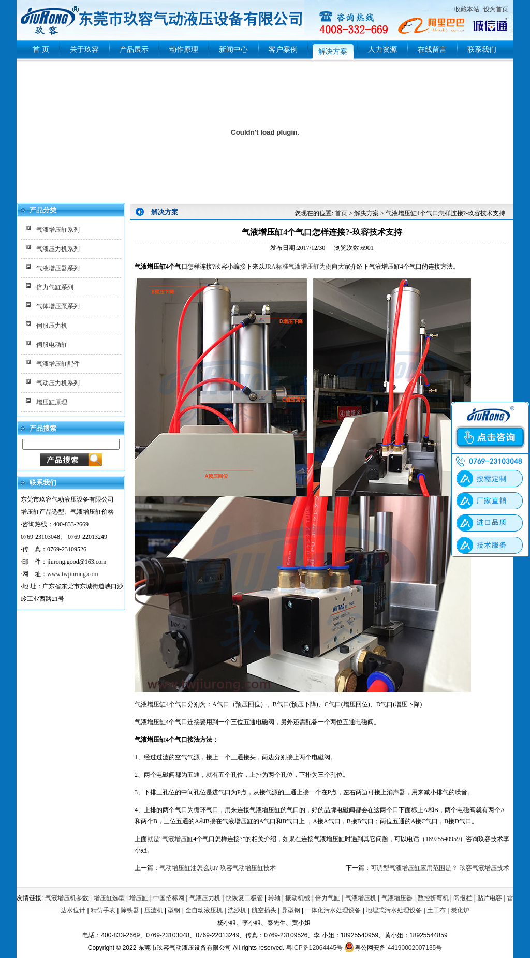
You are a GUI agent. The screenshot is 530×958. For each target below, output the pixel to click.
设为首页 (495, 9)
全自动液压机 (204, 910)
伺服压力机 (51, 325)
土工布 (436, 910)
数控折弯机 (433, 898)
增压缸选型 (109, 898)
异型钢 (291, 910)
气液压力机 (204, 898)
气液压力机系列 (58, 249)
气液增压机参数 (67, 898)
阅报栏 (462, 898)
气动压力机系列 (58, 383)
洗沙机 (237, 910)
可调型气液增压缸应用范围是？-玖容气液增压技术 (440, 868)
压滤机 (153, 910)
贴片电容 (489, 898)
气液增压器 (397, 898)
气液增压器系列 (58, 268)
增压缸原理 (51, 402)
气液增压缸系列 (58, 229)
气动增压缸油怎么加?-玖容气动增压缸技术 (217, 868)
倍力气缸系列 (54, 287)
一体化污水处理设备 (333, 910)
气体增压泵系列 (58, 306)
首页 (341, 213)
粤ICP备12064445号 (314, 947)
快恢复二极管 (244, 898)
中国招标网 (168, 898)
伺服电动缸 (51, 344)
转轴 (274, 898)
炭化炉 (460, 910)
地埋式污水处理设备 (394, 910)
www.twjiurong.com (72, 574)
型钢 (174, 910)
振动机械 (297, 898)
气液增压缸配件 (58, 363)
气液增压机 (360, 898)
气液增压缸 (177, 839)
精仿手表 (103, 910)
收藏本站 (466, 9)
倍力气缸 (327, 898)
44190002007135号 (415, 947)
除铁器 (130, 910)
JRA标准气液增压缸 (291, 266)
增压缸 (138, 898)
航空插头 (264, 910)
